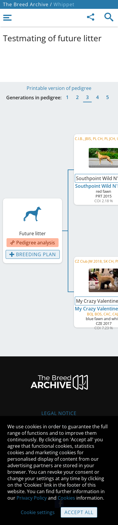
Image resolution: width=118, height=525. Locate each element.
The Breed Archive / (27, 4)
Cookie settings (38, 512)
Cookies (66, 498)
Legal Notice (59, 413)
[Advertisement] (59, 61)
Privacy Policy (32, 498)
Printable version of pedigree (59, 88)
